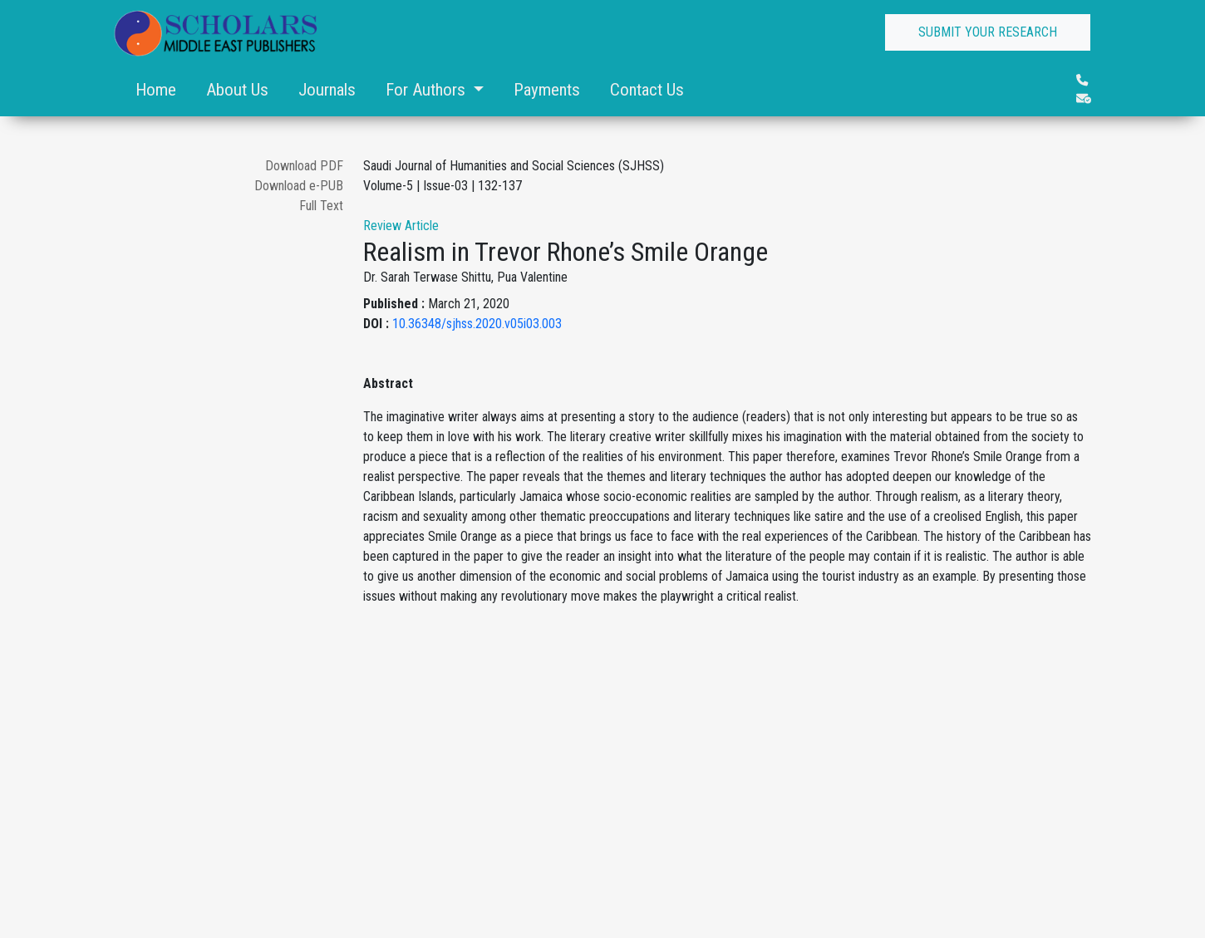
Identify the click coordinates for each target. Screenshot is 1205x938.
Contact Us (647, 90)
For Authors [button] (428, 90)
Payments (547, 90)
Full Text (321, 206)
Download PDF (304, 166)
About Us (237, 90)
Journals (327, 90)
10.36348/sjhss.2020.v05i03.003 (477, 323)
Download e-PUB (298, 186)
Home (155, 90)
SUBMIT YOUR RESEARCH (987, 32)
